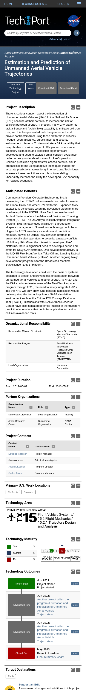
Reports (62, 4)
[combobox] (37, 33)
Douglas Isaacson (17, 454)
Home (8, 4)
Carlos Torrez (15, 473)
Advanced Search (60, 39)
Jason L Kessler (16, 467)
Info (73, 107)
